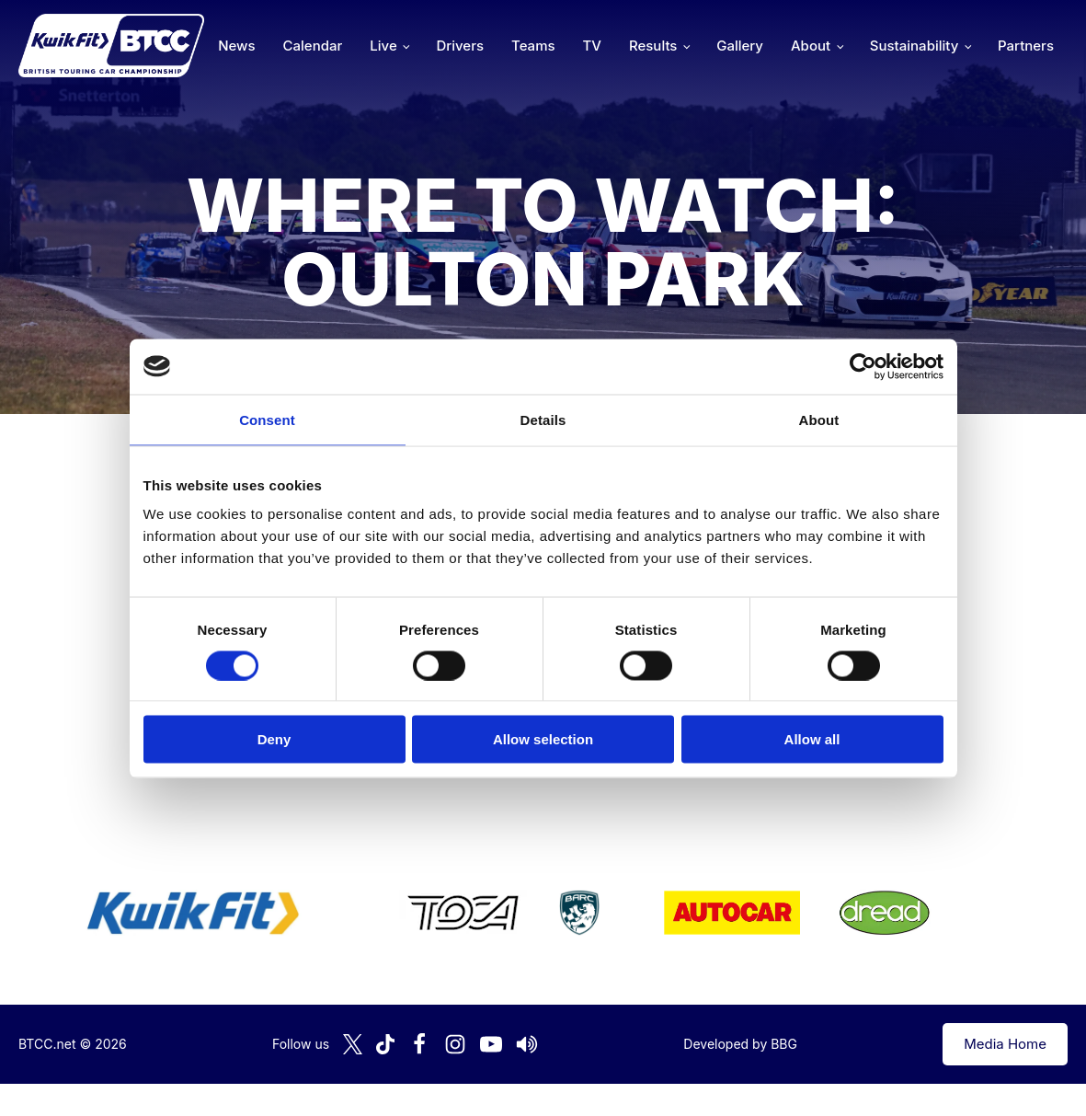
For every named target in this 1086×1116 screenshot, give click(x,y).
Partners (1026, 45)
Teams (533, 45)
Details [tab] (543, 419)
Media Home (1005, 1044)
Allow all (812, 739)
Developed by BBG (740, 1044)
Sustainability (914, 45)
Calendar (313, 45)
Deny (274, 739)
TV (592, 45)
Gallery (739, 45)
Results (653, 45)
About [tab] (819, 419)
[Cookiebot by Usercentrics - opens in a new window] (863, 366)
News (236, 45)
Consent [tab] (267, 419)
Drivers (460, 45)
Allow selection (543, 739)
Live (383, 45)
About (810, 45)
